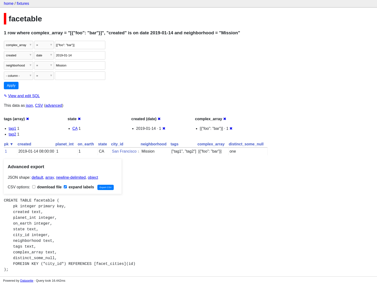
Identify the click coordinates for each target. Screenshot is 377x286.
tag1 (12, 128)
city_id (117, 144)
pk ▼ (8, 144)
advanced (53, 105)
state (102, 144)
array (49, 177)
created (24, 144)
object (93, 177)
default (37, 177)
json (29, 105)
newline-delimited (71, 177)
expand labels (79, 187)
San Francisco (124, 151)
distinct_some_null (246, 144)
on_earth (86, 144)
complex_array (211, 144)
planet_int (65, 144)
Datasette (26, 280)
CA (74, 128)
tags (174, 144)
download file (47, 187)
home (8, 3)
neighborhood (154, 144)
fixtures (23, 3)
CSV (39, 105)
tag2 (12, 134)
